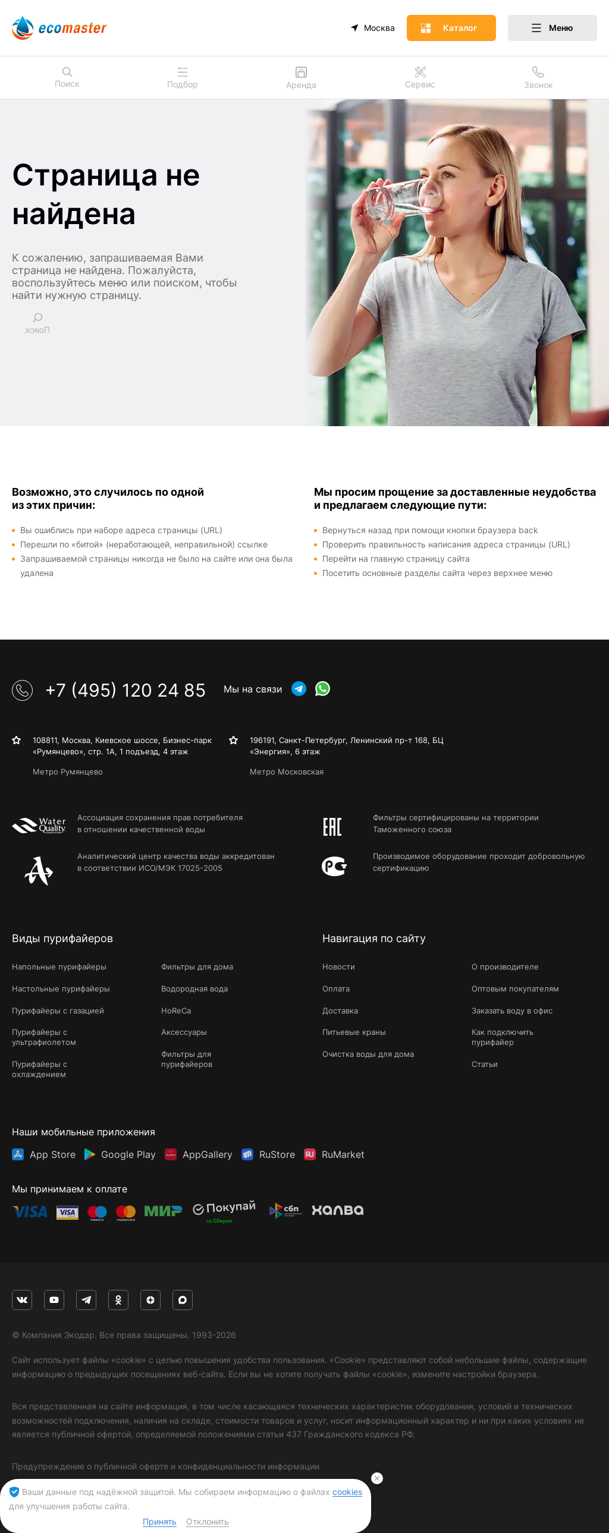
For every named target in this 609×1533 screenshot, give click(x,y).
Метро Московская (287, 771)
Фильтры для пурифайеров (186, 1059)
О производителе (505, 966)
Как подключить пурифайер (502, 1037)
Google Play (128, 1154)
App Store (53, 1154)
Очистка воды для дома (368, 1054)
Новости (338, 966)
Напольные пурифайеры (59, 966)
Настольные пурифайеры (61, 988)
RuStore (277, 1154)
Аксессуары (184, 1032)
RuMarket (343, 1154)
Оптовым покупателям (515, 988)
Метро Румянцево (68, 771)
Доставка (340, 1010)
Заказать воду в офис (512, 1010)
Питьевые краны (354, 1032)
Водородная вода (194, 988)
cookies (347, 1492)
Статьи (485, 1064)
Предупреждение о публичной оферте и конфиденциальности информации (165, 1466)
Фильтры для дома (197, 966)
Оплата (336, 988)
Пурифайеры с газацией (58, 1010)
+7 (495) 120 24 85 (109, 690)
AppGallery (208, 1154)
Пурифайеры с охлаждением (39, 1069)
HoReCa (176, 1010)
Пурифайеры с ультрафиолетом (44, 1037)
